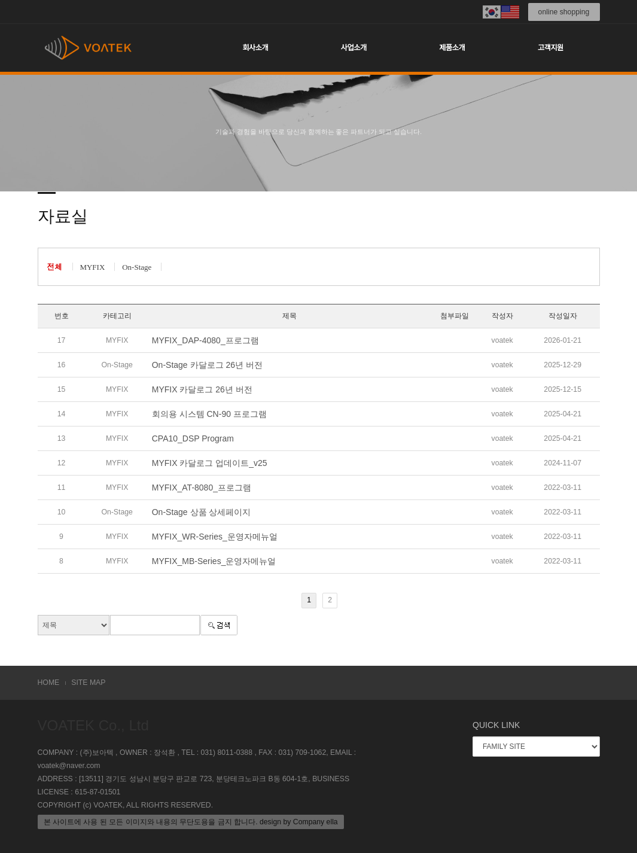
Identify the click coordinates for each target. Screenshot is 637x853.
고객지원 (550, 48)
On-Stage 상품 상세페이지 (201, 512)
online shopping (564, 12)
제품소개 (452, 48)
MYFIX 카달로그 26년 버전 (202, 389)
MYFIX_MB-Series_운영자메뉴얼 (214, 561)
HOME (49, 682)
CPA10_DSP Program (193, 438)
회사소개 (255, 48)
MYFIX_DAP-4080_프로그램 (205, 340)
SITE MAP (88, 682)
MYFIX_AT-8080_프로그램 (201, 487)
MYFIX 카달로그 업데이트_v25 (209, 463)
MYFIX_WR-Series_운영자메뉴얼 (215, 536)
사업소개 (354, 48)
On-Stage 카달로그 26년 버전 (207, 365)
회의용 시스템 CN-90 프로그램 (209, 414)
